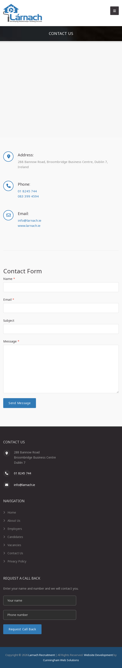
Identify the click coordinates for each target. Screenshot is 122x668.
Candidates (15, 537)
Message (11, 341)
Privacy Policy (16, 561)
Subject (8, 320)
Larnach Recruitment (41, 655)
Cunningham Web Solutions (61, 660)
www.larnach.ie (29, 225)
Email (8, 299)
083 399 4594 (28, 196)
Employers (14, 529)
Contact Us (15, 553)
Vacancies (14, 545)
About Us (13, 521)
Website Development (98, 655)
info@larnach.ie (29, 220)
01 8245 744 (27, 191)
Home (11, 512)
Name (9, 278)
